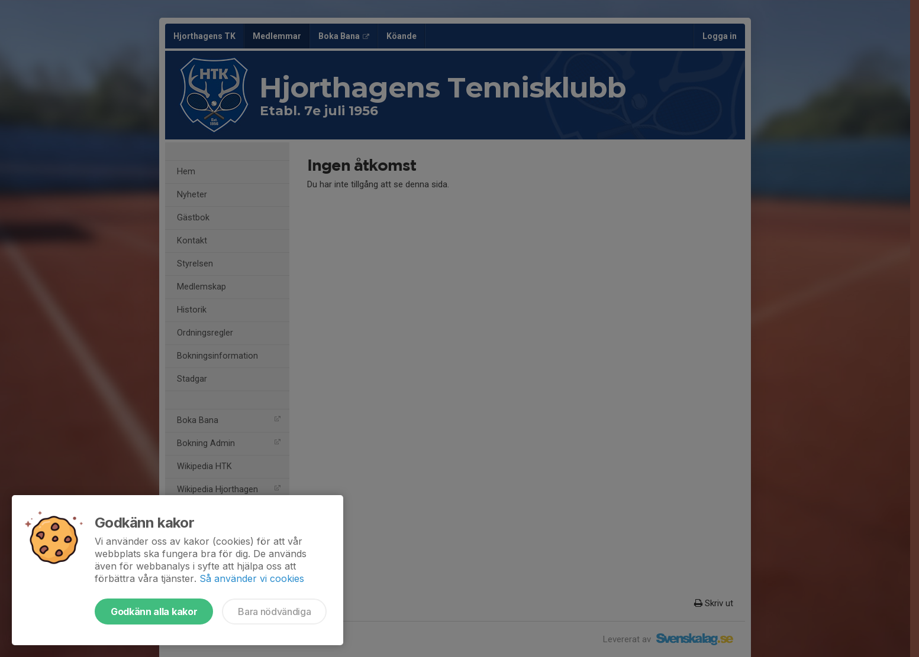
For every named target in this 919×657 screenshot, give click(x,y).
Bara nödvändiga (274, 611)
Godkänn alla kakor (154, 611)
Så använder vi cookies (251, 578)
